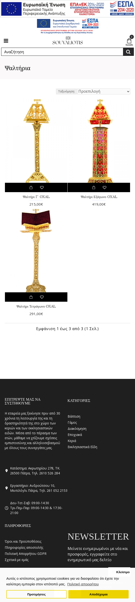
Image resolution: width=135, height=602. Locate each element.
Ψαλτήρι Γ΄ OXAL (36, 196)
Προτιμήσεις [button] (36, 594)
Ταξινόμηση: (66, 91)
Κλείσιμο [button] (123, 572)
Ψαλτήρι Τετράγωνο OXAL (36, 306)
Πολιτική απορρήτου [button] (83, 584)
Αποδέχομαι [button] (98, 594)
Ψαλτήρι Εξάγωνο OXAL (99, 196)
